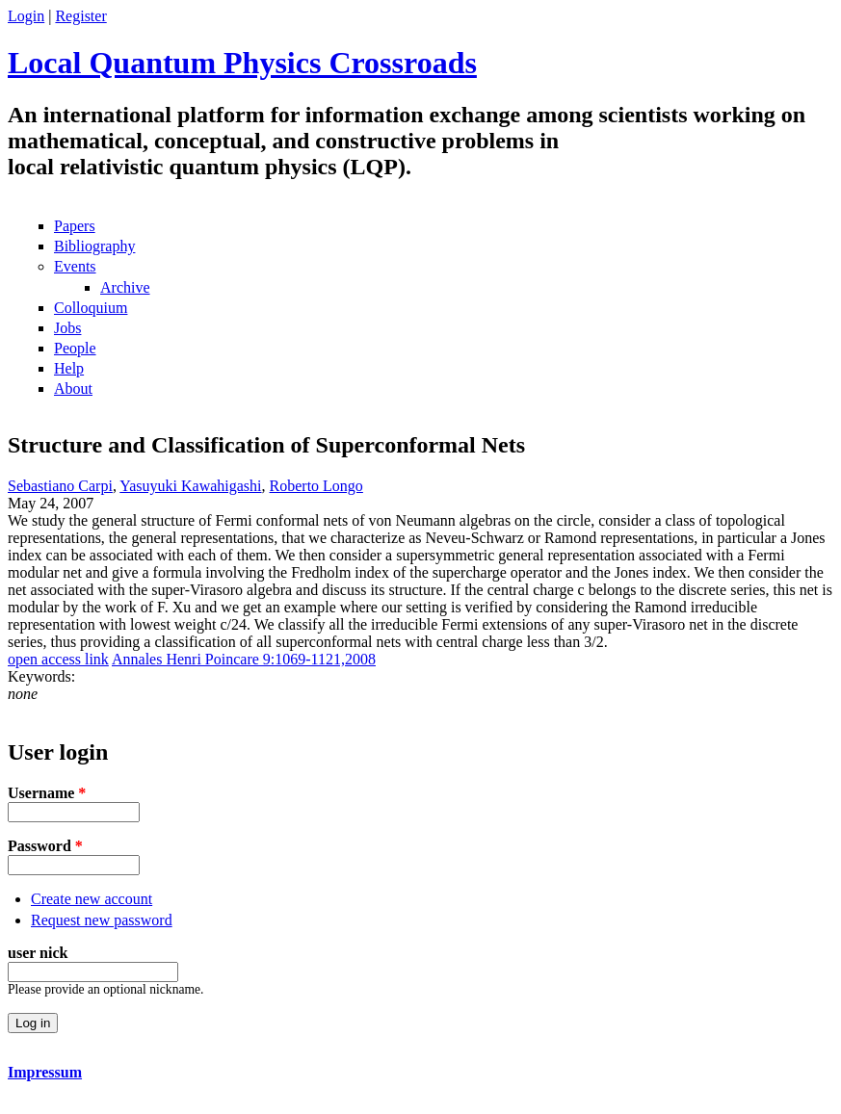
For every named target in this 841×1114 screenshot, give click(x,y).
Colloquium (90, 307)
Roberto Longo (316, 486)
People (75, 348)
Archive (125, 287)
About (73, 388)
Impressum (45, 1072)
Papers (74, 226)
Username (47, 793)
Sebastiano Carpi (60, 486)
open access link (58, 659)
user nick (37, 953)
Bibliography (94, 246)
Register (80, 16)
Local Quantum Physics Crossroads (242, 62)
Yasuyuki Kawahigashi (190, 486)
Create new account (91, 899)
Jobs (67, 328)
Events (75, 266)
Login (26, 16)
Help (69, 368)
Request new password (101, 920)
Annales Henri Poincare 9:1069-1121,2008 (244, 659)
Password (45, 846)
